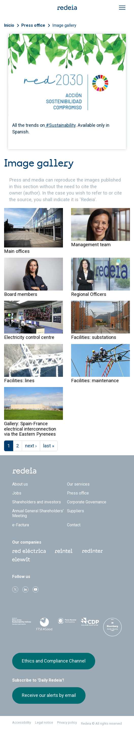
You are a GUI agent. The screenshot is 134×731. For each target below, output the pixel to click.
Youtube (35, 589)
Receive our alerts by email (49, 695)
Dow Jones (21, 623)
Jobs (16, 493)
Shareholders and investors (36, 502)
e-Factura (20, 524)
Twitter (15, 589)
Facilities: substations (93, 337)
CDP (89, 623)
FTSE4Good (44, 624)
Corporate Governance (86, 502)
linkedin (25, 589)
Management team (91, 244)
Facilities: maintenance (95, 380)
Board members (20, 294)
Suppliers (75, 510)
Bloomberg (112, 628)
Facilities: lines (19, 380)
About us (20, 484)
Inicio (9, 25)
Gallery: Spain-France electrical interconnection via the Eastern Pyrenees (30, 428)
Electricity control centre (29, 337)
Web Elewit (21, 559)
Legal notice (44, 722)
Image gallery (64, 25)
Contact (73, 524)
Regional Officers (88, 294)
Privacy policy (67, 722)
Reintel (64, 551)
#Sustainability (60, 125)
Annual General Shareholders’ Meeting (38, 513)
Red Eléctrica (29, 551)
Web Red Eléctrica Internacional (92, 551)
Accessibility (21, 722)
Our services (78, 484)
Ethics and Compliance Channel (54, 661)
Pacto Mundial (67, 623)
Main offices (17, 251)
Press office (33, 25)
